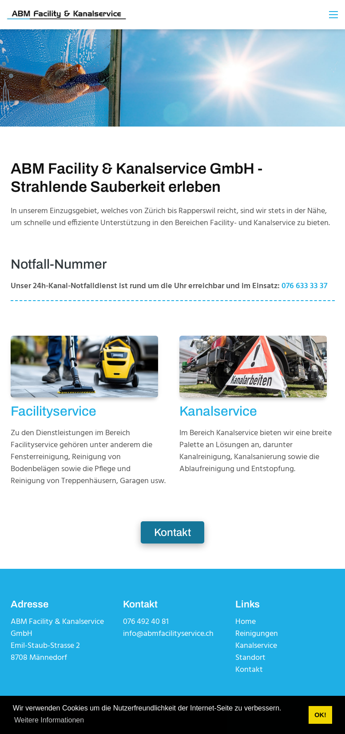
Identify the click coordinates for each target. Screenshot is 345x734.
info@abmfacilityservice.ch (168, 633)
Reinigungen (256, 633)
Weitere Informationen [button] (49, 720)
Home (245, 621)
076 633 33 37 (304, 286)
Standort (250, 657)
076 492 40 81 (146, 621)
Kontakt (172, 532)
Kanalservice (256, 645)
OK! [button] (320, 714)
